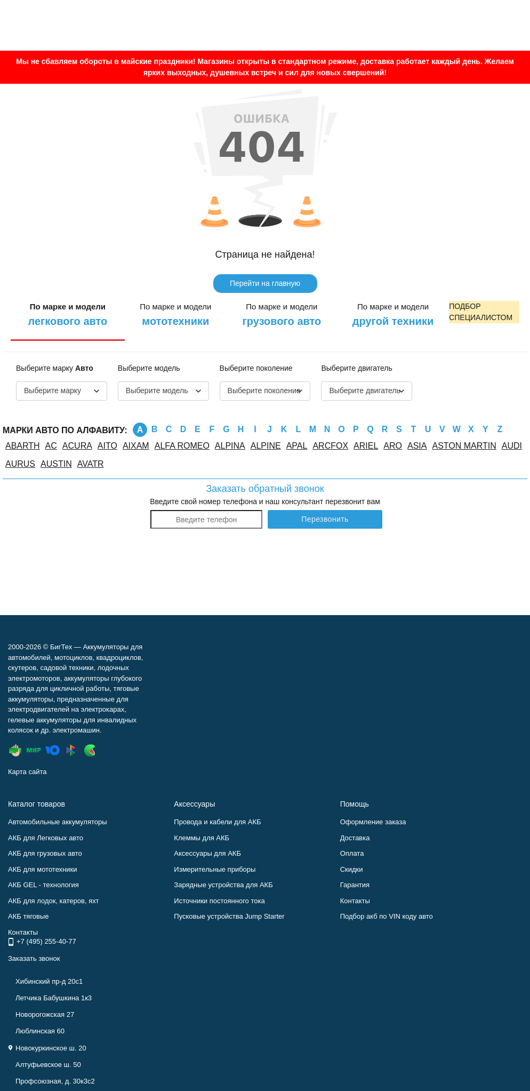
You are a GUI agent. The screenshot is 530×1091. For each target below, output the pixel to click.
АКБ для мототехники (42, 869)
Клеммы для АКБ (201, 838)
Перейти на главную (265, 283)
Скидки (351, 869)
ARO (392, 445)
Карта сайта (27, 772)
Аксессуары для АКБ (207, 853)
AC (51, 445)
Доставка (355, 838)
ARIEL (366, 445)
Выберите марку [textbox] (52, 390)
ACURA (77, 445)
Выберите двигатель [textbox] (364, 390)
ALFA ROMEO (182, 445)
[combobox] (61, 391)
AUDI (512, 445)
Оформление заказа (373, 822)
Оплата (352, 853)
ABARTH (22, 445)
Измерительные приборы (214, 869)
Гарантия (355, 885)
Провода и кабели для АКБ (217, 822)
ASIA (417, 445)
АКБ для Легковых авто (45, 838)
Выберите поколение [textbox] (264, 390)
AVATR (90, 463)
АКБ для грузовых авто (45, 853)
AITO (107, 445)
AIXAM (136, 445)
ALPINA (230, 445)
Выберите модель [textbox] (157, 390)
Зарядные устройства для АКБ (223, 885)
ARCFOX (330, 445)
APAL (297, 445)
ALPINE (266, 445)
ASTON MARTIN (464, 445)
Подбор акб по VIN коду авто (386, 916)
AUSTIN (56, 463)
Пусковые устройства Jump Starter (229, 916)
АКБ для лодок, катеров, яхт (53, 901)
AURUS (20, 463)
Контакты (355, 901)
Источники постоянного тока (219, 901)
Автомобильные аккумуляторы (57, 822)
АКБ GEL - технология (43, 885)
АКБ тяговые (28, 916)
